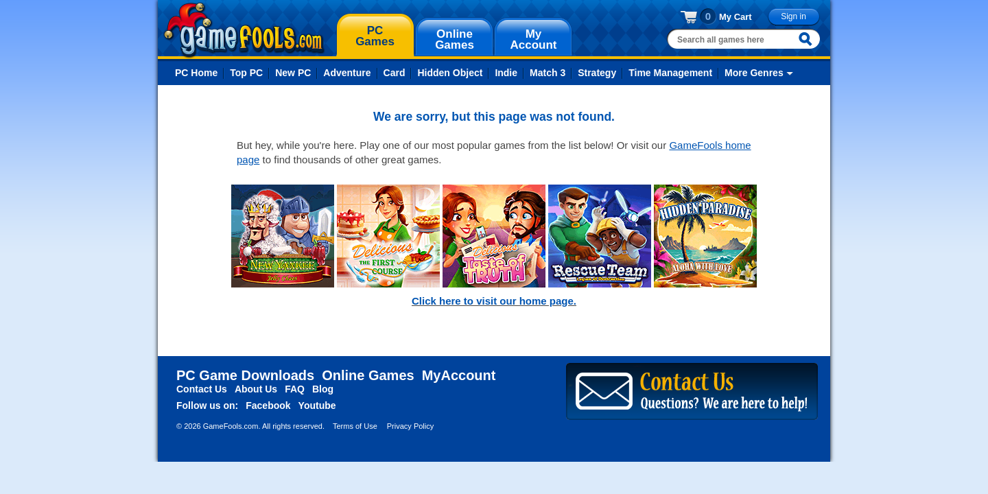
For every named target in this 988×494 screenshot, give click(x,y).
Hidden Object (449, 72)
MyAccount (459, 375)
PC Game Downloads (245, 375)
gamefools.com (244, 30)
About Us (256, 389)
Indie (506, 72)
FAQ (295, 389)
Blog (322, 389)
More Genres (754, 72)
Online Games (368, 375)
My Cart (735, 17)
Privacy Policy (410, 426)
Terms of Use (355, 426)
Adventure (346, 72)
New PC (293, 72)
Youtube (317, 405)
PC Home (196, 72)
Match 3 (547, 72)
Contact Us (201, 389)
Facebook (268, 405)
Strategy (597, 72)
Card (394, 72)
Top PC (246, 72)
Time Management (670, 72)
